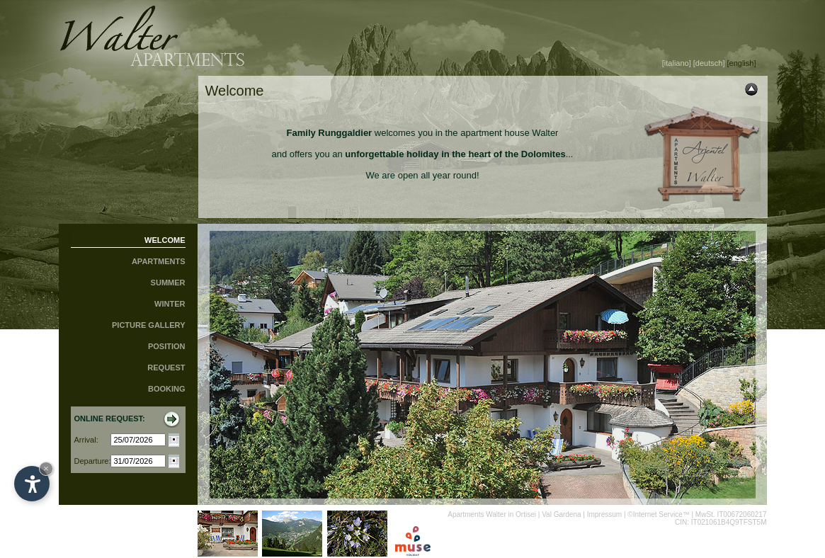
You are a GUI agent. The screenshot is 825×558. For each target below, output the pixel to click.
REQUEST (166, 367)
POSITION (167, 346)
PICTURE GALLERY (149, 325)
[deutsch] (709, 63)
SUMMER (168, 282)
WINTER (169, 304)
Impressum (604, 514)
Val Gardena (561, 514)
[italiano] (676, 63)
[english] (741, 63)
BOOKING (167, 389)
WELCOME (164, 240)
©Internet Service (654, 514)
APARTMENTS (159, 261)
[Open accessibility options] (32, 483)
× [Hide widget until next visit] (46, 468)
